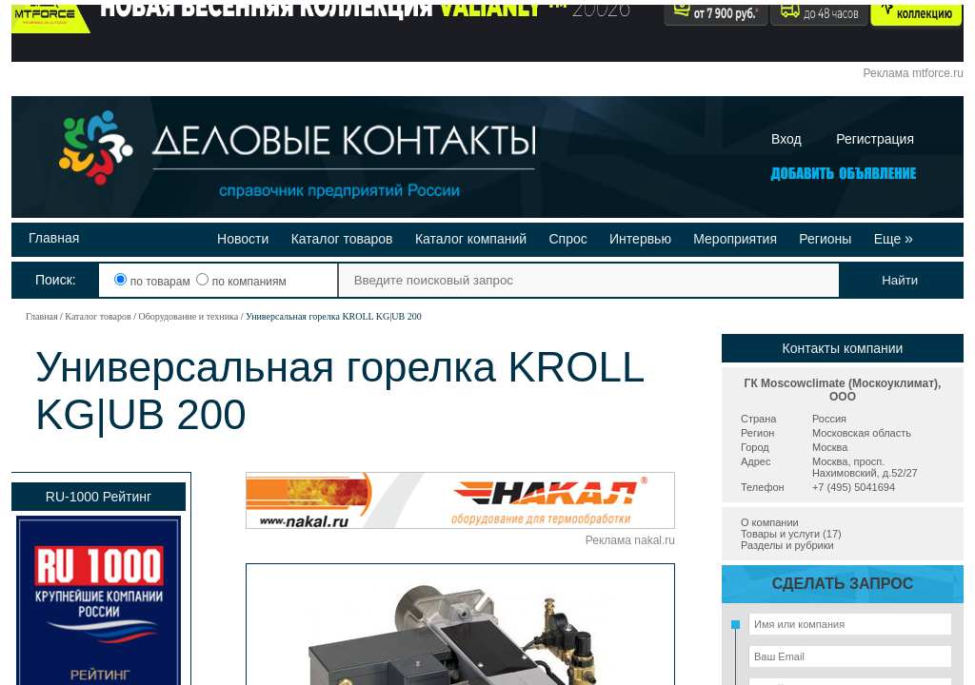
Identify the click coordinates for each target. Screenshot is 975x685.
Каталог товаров (342, 238)
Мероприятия (735, 238)
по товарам (153, 281)
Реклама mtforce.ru (914, 73)
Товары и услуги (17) (791, 533)
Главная (54, 237)
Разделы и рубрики (787, 545)
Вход (786, 139)
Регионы (825, 238)
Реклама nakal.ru (630, 540)
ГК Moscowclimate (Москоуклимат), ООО (843, 390)
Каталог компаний (471, 238)
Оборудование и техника (188, 316)
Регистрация (875, 139)
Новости (243, 238)
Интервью (640, 238)
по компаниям (241, 281)
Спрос (567, 238)
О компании (770, 522)
